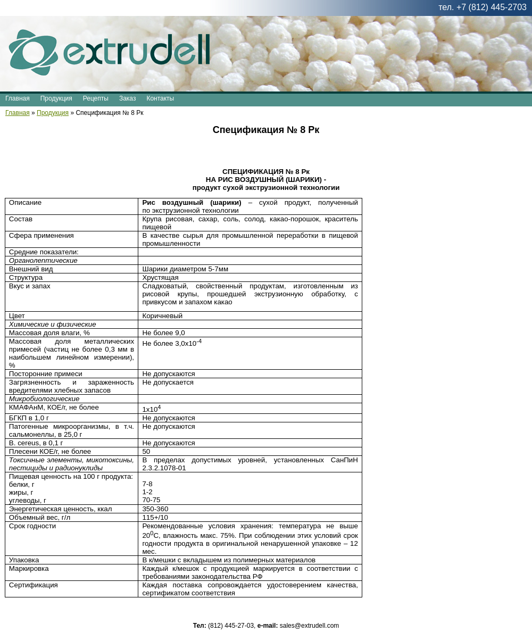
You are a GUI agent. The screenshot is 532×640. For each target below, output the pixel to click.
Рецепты (96, 98)
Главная (17, 98)
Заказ (127, 98)
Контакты (160, 98)
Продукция (56, 98)
